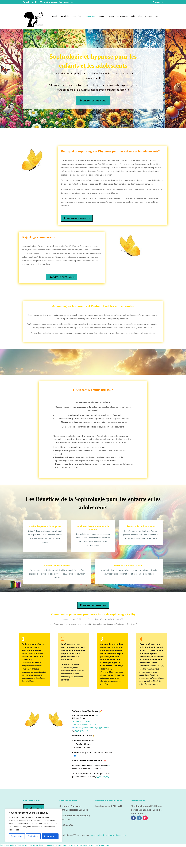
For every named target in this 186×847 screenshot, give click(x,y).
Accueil (54, 16)
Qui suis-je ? (65, 16)
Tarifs (133, 16)
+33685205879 (81, 731)
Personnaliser (17, 836)
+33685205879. (102, 777)
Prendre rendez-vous (93, 100)
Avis (156, 16)
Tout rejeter (33, 836)
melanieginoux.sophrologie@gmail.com (92, 728)
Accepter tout (50, 836)
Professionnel (122, 16)
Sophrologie (78, 16)
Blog (140, 16)
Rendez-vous (33, 808)
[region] (33, 825)
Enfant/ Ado (90, 16)
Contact (148, 16)
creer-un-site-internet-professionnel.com (108, 835)
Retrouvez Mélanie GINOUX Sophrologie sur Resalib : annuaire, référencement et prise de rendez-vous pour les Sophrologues (55, 845)
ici (109, 766)
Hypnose (102, 16)
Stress (111, 16)
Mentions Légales (140, 806)
